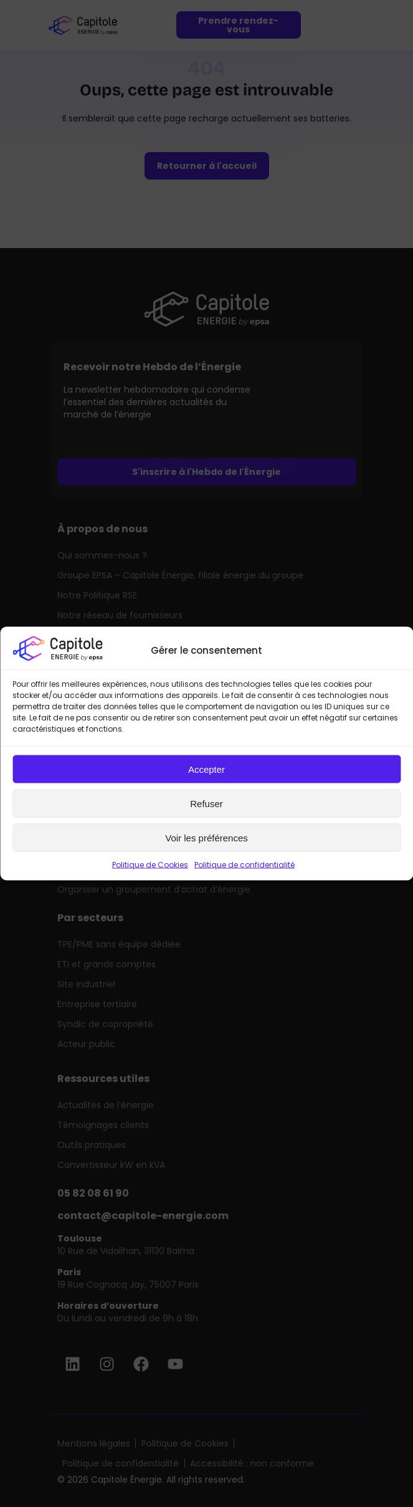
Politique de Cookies (150, 864)
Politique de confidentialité (244, 864)
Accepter (206, 768)
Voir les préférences (206, 837)
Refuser (206, 803)
